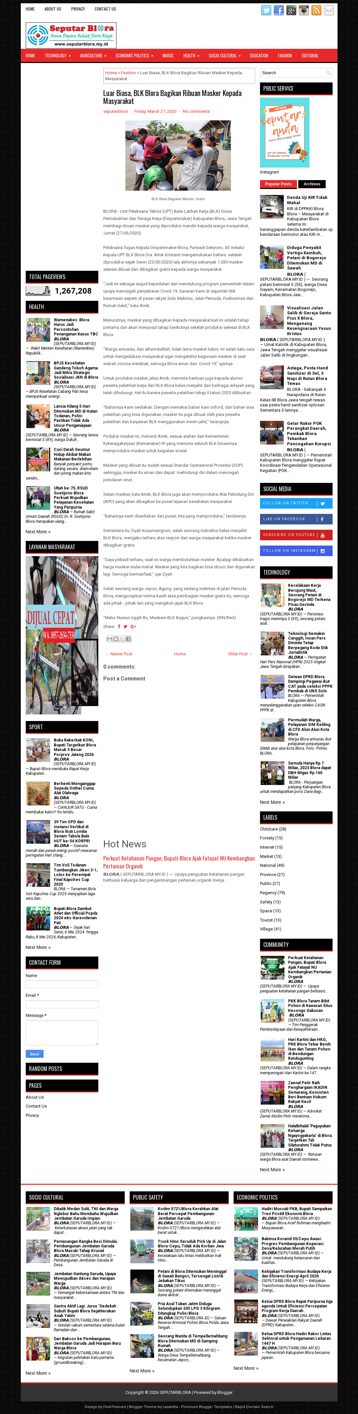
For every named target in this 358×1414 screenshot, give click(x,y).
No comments (196, 111)
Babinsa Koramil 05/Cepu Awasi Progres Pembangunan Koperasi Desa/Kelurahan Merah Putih (292, 1244)
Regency (268, 892)
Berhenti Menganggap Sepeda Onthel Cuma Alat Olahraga (74, 788)
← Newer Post (118, 653)
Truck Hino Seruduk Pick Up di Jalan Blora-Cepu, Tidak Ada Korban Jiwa (192, 1243)
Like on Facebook (297, 519)
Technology (60, 54)
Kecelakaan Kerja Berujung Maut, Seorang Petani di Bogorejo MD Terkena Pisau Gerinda (309, 595)
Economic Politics (137, 54)
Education (259, 55)
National (268, 865)
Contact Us (105, 9)
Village (266, 929)
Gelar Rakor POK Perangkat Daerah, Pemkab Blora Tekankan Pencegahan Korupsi (309, 433)
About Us (53, 9)
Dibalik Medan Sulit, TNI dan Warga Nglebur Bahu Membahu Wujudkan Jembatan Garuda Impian (86, 1214)
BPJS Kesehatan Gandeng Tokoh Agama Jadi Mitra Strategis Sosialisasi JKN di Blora (76, 370)
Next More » (38, 531)
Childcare (269, 829)
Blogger (225, 1392)
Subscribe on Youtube (297, 535)
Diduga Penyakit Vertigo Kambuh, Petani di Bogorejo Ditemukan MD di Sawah (306, 257)
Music (168, 55)
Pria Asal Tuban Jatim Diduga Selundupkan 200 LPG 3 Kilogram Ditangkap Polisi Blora (189, 1309)
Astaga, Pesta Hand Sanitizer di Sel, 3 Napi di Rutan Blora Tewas (307, 375)
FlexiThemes (114, 1407)
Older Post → (240, 653)
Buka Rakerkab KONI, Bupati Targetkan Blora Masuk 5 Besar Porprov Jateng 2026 (75, 747)
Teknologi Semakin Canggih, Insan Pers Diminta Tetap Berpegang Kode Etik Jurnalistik (308, 643)
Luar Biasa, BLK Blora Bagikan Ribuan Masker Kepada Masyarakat (172, 97)
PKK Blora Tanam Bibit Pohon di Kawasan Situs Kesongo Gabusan (310, 1006)
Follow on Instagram (297, 551)
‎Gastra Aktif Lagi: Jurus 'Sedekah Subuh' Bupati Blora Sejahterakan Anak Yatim (85, 1311)
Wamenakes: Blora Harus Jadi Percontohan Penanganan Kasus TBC (76, 327)
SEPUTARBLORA (175, 1392)
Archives (312, 184)
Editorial (310, 55)
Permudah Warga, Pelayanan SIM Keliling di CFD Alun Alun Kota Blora (309, 727)
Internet (267, 847)
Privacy (78, 9)
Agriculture (95, 54)
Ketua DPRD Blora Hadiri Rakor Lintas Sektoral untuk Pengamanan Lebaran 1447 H (296, 1339)
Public (266, 883)
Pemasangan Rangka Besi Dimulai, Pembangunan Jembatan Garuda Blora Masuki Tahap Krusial (85, 1246)
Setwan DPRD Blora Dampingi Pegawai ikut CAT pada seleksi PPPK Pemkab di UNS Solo (310, 684)
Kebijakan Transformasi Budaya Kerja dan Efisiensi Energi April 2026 (296, 1273)
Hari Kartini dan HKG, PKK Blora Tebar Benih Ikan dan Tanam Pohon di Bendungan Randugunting (309, 1049)
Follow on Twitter (297, 503)
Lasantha (170, 1407)
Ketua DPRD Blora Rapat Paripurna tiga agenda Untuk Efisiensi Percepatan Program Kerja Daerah (297, 1306)
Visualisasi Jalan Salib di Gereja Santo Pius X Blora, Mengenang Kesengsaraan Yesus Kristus (309, 320)
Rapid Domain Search (254, 1407)
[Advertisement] (62, 167)
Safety (266, 901)
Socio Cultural (227, 54)
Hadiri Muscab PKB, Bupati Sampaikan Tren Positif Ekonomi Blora (297, 1211)
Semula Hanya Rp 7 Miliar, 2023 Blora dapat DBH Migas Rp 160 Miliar (309, 770)
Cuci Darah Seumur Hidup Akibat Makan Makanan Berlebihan (73, 454)
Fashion (285, 55)
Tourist (266, 920)
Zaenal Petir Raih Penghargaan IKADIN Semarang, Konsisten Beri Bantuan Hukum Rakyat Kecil (308, 1092)
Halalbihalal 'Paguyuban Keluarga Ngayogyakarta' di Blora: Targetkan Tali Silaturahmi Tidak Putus (310, 1135)
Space (266, 910)
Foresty (267, 837)
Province (268, 874)
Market (266, 856)
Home (30, 9)
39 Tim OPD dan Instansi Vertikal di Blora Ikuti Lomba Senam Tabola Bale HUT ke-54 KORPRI (72, 831)
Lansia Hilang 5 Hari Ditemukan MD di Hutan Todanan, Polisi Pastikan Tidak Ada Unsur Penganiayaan (75, 416)
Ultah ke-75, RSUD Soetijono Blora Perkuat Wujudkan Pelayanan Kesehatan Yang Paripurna (74, 498)
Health (193, 54)
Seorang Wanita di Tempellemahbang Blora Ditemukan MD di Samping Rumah (192, 1341)
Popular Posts (278, 184)
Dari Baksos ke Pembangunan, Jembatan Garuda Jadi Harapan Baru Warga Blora (87, 1343)
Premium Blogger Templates (206, 1407)
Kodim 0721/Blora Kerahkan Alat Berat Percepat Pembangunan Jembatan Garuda (188, 1214)
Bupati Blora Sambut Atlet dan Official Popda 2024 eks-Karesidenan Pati (75, 915)
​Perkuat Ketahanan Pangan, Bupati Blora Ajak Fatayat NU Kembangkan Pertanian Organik (179, 862)
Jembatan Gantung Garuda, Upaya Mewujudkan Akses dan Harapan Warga (85, 1279)
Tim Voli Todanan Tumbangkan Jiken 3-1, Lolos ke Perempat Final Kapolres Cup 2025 (76, 875)
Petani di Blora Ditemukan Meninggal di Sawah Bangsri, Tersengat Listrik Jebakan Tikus (192, 1276)
